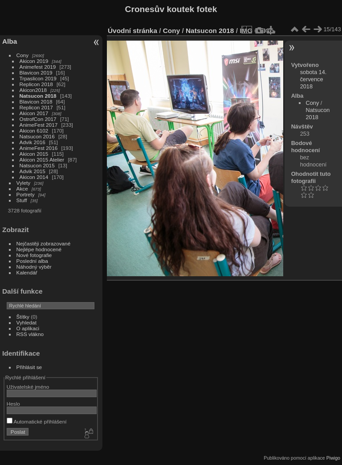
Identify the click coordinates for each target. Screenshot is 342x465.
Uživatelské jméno (28, 387)
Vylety (23, 183)
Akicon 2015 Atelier (42, 159)
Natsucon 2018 (38, 96)
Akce (22, 188)
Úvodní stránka (132, 30)
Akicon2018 (33, 90)
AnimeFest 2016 (39, 148)
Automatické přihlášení (37, 421)
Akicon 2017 (34, 113)
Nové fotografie (34, 255)
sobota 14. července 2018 (313, 79)
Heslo (13, 404)
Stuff (21, 200)
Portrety (25, 194)
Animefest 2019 (38, 67)
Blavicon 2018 (36, 101)
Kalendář (26, 272)
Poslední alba (32, 261)
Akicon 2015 (34, 154)
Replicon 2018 (36, 84)
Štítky (22, 317)
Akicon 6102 (34, 130)
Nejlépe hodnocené (38, 249)
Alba (9, 41)
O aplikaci (28, 328)
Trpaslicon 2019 (38, 78)
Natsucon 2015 (37, 165)
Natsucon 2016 (37, 136)
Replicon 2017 (36, 107)
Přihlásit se (29, 367)
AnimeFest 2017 (39, 125)
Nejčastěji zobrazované (43, 243)
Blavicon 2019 (36, 72)
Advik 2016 (32, 142)
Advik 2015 (32, 171)
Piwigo (333, 458)
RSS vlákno (30, 334)
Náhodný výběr (34, 267)
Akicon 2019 (34, 61)
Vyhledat (26, 322)
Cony (22, 55)
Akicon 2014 (34, 177)
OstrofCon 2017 (38, 119)
